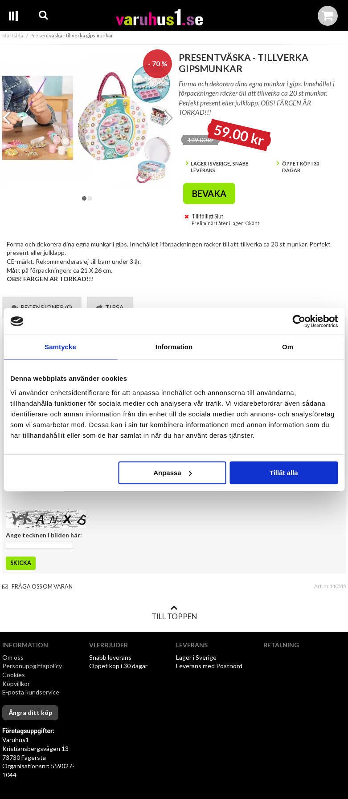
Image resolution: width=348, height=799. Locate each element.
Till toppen (174, 612)
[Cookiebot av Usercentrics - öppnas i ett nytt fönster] (299, 321)
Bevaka (209, 193)
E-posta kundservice (31, 692)
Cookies (13, 674)
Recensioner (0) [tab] (42, 307)
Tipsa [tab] (110, 307)
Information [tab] (174, 347)
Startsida (12, 35)
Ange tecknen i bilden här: (44, 535)
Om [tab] (287, 347)
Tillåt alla (284, 472)
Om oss (13, 657)
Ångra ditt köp (30, 712)
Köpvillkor (16, 683)
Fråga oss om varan (37, 586)
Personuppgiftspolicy (32, 666)
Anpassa (172, 472)
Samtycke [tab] (60, 347)
